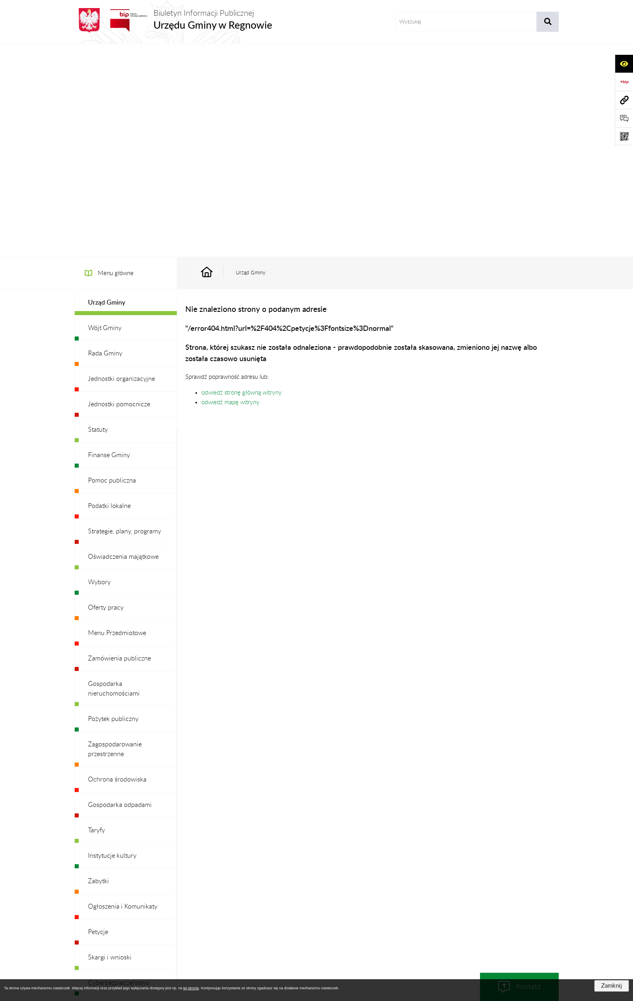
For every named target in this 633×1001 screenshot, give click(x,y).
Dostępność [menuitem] (105, 795)
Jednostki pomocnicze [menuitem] (119, 191)
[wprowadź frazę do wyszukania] (466, 22)
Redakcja (311, 905)
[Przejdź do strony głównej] (173, 20)
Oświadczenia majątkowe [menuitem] (123, 344)
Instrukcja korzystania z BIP (368, 905)
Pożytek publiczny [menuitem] (113, 506)
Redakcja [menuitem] (100, 820)
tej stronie (191, 988)
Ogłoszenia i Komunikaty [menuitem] (122, 693)
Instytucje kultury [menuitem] (112, 642)
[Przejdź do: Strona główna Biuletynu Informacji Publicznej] (216, 60)
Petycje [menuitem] (98, 719)
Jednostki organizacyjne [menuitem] (121, 166)
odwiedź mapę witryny (230, 189)
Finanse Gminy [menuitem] (109, 242)
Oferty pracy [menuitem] (106, 394)
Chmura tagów (316, 925)
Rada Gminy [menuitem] (105, 140)
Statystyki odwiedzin (510, 905)
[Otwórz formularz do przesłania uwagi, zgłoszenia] (624, 118)
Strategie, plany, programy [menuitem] (124, 318)
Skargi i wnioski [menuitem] (110, 744)
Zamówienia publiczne (197, 905)
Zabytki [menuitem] (98, 668)
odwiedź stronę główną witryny (241, 180)
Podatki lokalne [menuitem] (109, 293)
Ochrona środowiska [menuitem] (117, 566)
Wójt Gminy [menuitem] (105, 115)
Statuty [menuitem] (98, 216)
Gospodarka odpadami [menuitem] (120, 592)
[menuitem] (125, 89)
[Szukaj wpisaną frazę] (548, 22)
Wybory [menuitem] (99, 369)
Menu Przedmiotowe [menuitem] (117, 420)
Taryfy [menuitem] (96, 617)
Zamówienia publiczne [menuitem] (119, 445)
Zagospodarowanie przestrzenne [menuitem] (115, 536)
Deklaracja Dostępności (443, 905)
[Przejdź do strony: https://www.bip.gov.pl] (624, 82)
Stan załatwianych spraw (127, 905)
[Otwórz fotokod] (624, 136)
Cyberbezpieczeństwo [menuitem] (118, 770)
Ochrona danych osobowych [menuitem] (128, 846)
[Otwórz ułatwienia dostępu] (624, 63)
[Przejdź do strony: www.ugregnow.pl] (624, 100)
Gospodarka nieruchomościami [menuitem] (114, 476)
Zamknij (611, 986)
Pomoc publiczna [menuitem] (112, 267)
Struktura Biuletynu (261, 905)
